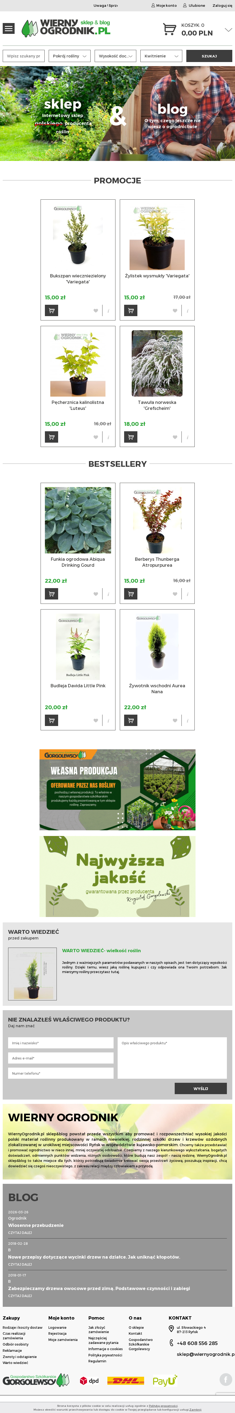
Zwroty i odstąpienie (20, 1357)
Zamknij (195, 1409)
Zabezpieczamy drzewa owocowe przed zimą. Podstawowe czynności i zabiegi (99, 1288)
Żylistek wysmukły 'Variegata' (157, 275)
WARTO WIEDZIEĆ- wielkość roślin (101, 950)
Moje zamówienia (63, 1339)
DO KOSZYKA (53, 312)
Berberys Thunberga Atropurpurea (157, 562)
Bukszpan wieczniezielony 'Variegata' (78, 278)
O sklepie (136, 1327)
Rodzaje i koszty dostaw (22, 1327)
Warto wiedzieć (15, 1363)
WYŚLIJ (201, 1088)
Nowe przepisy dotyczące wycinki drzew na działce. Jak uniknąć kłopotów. (94, 1256)
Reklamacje (12, 1350)
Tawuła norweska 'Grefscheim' (157, 405)
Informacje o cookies (105, 1349)
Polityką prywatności (163, 1405)
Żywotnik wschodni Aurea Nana (157, 688)
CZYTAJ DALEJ (20, 1232)
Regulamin (97, 1361)
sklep (63, 115)
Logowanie (57, 1327)
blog (172, 115)
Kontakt (135, 1333)
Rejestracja (57, 1333)
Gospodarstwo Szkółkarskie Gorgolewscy (141, 1344)
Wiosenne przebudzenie (36, 1225)
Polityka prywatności (105, 1355)
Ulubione (194, 5)
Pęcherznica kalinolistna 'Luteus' (78, 405)
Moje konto (164, 5)
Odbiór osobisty (15, 1344)
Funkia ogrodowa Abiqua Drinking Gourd (78, 562)
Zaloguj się (222, 5)
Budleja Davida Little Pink (78, 685)
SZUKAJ (209, 56)
